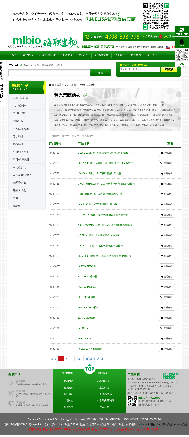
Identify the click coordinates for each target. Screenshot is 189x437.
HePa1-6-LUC (85, 338)
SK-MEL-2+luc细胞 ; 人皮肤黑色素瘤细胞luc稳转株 (104, 256)
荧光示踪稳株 (87, 84)
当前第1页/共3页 (94, 358)
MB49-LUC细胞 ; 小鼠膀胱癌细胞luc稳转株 (100, 245)
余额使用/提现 (106, 400)
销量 (54, 135)
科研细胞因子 (21, 151)
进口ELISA (19, 113)
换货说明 (104, 381)
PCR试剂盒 (19, 105)
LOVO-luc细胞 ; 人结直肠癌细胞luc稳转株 (99, 173)
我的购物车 (153, 36)
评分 (64, 135)
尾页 (79, 358)
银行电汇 (68, 394)
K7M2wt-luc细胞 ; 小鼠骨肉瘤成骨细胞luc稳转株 (103, 214)
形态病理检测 (21, 128)
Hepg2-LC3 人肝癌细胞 (90, 348)
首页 (14, 55)
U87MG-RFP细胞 (87, 266)
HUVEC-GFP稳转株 (88, 307)
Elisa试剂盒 (20, 97)
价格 (74, 135)
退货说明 (104, 387)
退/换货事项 (105, 394)
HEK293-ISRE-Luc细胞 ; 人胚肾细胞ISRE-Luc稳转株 (105, 163)
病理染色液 (19, 182)
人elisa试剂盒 (180, 424)
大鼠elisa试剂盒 (147, 424)
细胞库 (75, 84)
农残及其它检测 (22, 175)
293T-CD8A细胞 (86, 317)
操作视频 (68, 407)
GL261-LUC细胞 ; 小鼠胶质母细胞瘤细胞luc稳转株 (104, 152)
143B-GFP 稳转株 (87, 286)
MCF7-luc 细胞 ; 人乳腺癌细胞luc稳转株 (98, 235)
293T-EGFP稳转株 (87, 276)
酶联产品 (28, 55)
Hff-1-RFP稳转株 (86, 297)
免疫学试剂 (19, 190)
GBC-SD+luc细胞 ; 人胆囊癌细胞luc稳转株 (100, 194)
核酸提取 (18, 121)
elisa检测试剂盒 (164, 424)
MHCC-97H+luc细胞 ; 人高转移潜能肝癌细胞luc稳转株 (106, 183)
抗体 (15, 198)
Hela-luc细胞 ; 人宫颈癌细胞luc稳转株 (97, 204)
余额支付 (68, 400)
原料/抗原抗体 (21, 159)
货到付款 (68, 381)
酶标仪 (17, 205)
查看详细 (168, 153)
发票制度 (104, 407)
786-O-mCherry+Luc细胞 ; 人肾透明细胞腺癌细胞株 (105, 225)
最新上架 (86, 135)
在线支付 (68, 387)
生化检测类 (19, 167)
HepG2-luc (83, 328)
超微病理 (18, 144)
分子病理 (18, 136)
